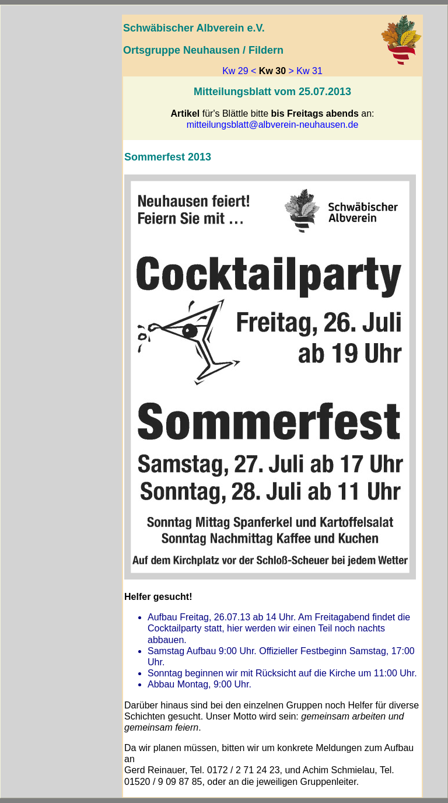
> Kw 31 (306, 71)
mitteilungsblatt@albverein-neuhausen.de (273, 125)
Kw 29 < (239, 71)
